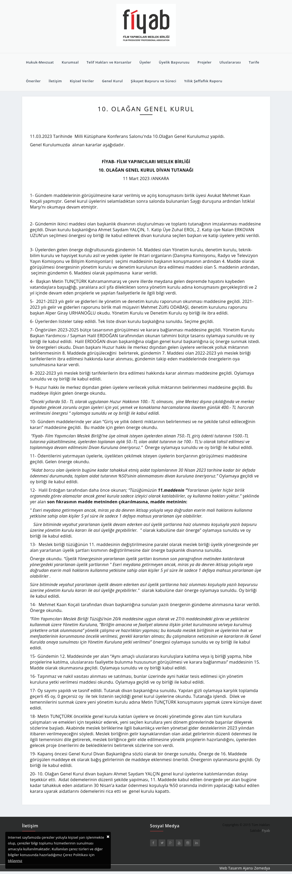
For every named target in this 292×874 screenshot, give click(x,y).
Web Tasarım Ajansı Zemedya (244, 868)
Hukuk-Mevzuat (40, 62)
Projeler (205, 62)
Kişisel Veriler (82, 81)
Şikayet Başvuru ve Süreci (153, 81)
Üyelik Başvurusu (174, 62)
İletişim (55, 81)
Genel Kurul (112, 81)
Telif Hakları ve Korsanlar (109, 62)
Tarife (254, 62)
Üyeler (145, 62)
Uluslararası (230, 62)
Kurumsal (70, 62)
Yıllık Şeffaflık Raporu (203, 81)
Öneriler (33, 81)
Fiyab (266, 830)
